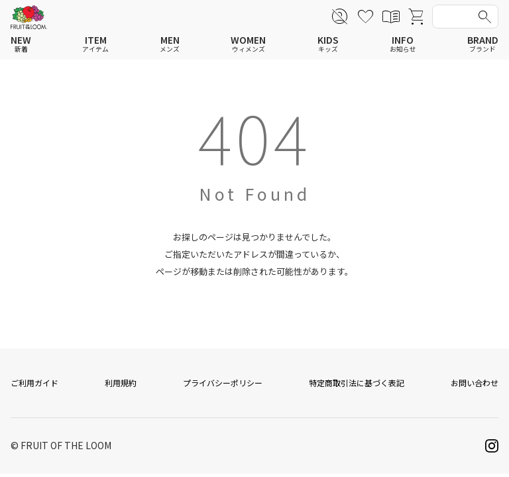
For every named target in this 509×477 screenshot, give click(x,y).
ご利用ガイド (34, 386)
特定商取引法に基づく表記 (356, 386)
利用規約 (121, 386)
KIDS (328, 44)
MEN (170, 44)
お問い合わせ (474, 386)
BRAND (482, 44)
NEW (21, 44)
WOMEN (248, 44)
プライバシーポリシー (222, 386)
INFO (403, 44)
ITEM (95, 44)
